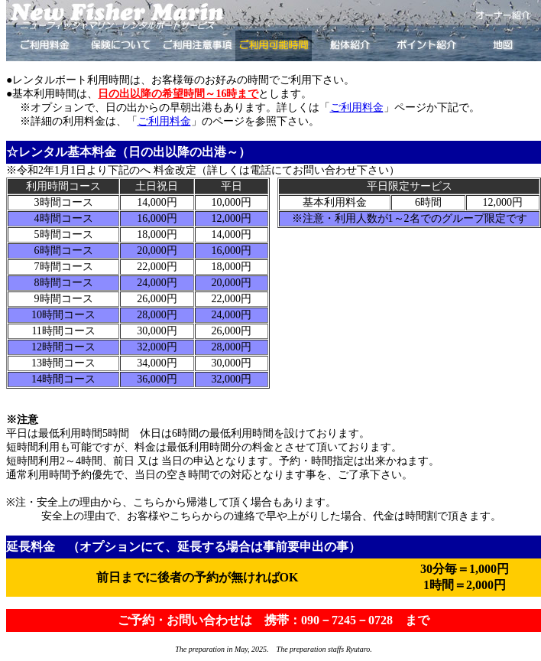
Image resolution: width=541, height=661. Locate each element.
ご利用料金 (357, 107)
